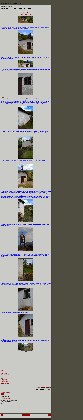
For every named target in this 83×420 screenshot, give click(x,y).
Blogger (29, 418)
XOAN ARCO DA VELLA (11, 3)
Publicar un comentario (6, 398)
